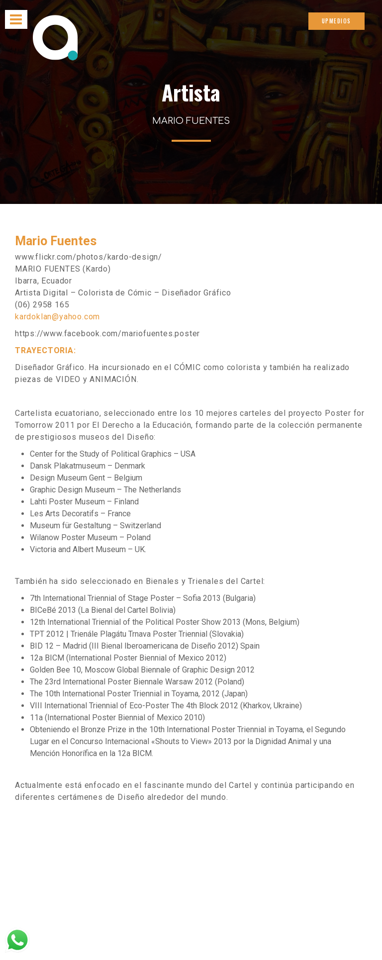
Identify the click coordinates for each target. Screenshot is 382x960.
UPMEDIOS (336, 21)
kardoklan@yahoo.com (57, 316)
